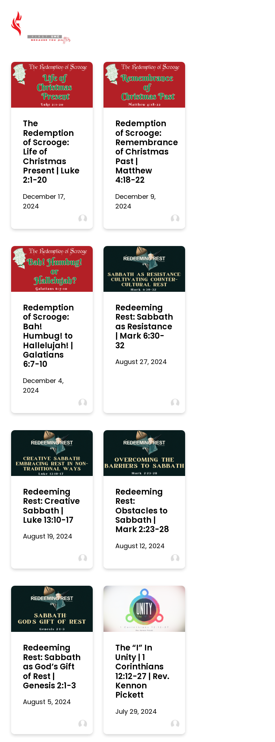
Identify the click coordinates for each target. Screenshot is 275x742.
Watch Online (129, 712)
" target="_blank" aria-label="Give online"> (236, 625)
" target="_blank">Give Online (236, 660)
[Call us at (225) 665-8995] (104, 619)
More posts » (31, 578)
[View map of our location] (170, 619)
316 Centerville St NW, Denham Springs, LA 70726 (170, 650)
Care (246, 712)
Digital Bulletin (90, 712)
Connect (161, 712)
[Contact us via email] (39, 619)
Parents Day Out (197, 712)
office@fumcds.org (38, 644)
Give (227, 712)
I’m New (31, 712)
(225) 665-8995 (104, 644)
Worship (57, 712)
